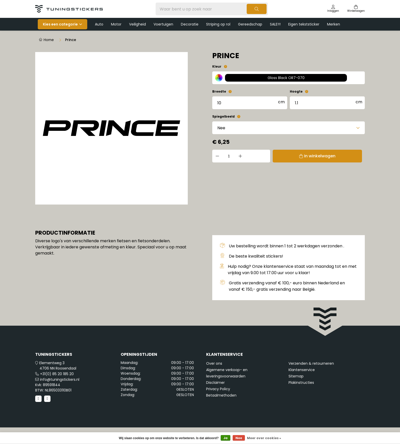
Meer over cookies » (264, 438)
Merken (333, 24)
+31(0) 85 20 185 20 (57, 373)
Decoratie (189, 24)
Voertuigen (163, 24)
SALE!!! (275, 24)
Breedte (219, 91)
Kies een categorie (60, 24)
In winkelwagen (295, 156)
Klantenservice (302, 369)
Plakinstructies (301, 382)
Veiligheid (137, 24)
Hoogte (296, 91)
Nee (238, 438)
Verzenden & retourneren (311, 363)
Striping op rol (218, 24)
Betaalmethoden (221, 395)
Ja (225, 438)
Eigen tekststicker (303, 24)
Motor (116, 24)
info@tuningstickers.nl (59, 379)
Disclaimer (215, 382)
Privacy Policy (218, 388)
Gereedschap (250, 24)
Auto (99, 24)
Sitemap (296, 376)
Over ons (214, 363)
